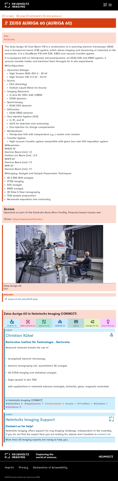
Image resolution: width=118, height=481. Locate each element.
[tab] (12, 323)
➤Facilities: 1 (84, 403)
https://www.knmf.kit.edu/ (27, 219)
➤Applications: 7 (34, 403)
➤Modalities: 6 (14, 403)
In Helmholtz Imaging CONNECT (24, 400)
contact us (104, 434)
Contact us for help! (19, 426)
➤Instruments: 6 (54, 403)
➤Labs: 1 (70, 403)
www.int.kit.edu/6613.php (21, 299)
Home (20, 16)
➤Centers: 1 (100, 403)
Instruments (35, 16)
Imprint (9, 467)
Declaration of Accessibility (50, 467)
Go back (8, 16)
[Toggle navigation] (110, 5)
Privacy (23, 467)
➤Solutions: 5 (13, 407)
